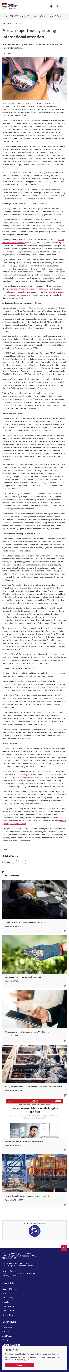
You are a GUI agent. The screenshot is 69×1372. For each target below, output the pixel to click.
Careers (5, 1331)
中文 (4, 1293)
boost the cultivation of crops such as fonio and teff (31, 289)
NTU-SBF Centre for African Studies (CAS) (27, 16)
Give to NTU (7, 1315)
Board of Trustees (9, 1289)
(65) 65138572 (12, 1275)
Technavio (31, 754)
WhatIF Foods (33, 808)
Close (19, 1365)
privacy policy (23, 1360)
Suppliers (6, 1302)
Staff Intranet (8, 1306)
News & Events (55, 16)
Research (8, 862)
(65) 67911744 (12, 1258)
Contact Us (7, 1340)
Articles (21, 862)
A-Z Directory (8, 1336)
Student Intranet (9, 1310)
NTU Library (7, 1297)
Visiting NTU (7, 1327)
